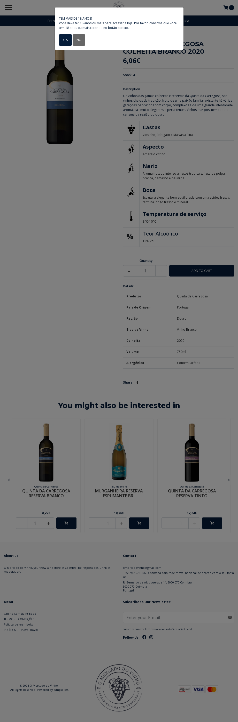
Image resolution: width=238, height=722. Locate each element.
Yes (65, 40)
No (78, 40)
